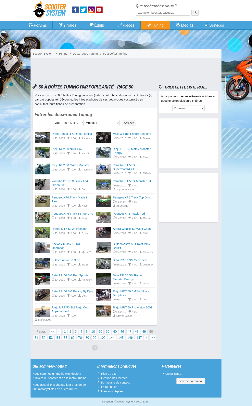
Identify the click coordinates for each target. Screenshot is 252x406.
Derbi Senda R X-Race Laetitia (72, 133)
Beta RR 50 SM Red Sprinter (71, 275)
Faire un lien (109, 386)
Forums (38, 25)
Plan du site (108, 373)
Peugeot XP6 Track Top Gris (131, 197)
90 (94, 337)
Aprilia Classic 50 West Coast (132, 228)
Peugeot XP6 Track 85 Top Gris (72, 213)
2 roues (67, 25)
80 (87, 337)
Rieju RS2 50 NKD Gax (67, 149)
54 (58, 337)
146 (130, 337)
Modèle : (91, 122)
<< (53, 331)
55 (65, 337)
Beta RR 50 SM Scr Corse (130, 260)
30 (107, 331)
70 (80, 337)
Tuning (155, 25)
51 (36, 337)
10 (93, 331)
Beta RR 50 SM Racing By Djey (72, 291)
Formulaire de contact (115, 382)
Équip (96, 25)
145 (121, 337)
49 (144, 331)
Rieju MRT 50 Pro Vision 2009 (132, 307)
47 (129, 331)
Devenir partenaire (191, 381)
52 (43, 337)
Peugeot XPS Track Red (129, 213)
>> (153, 337)
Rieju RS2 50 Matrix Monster (70, 165)
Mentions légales (112, 391)
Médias (185, 25)
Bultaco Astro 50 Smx (66, 260)
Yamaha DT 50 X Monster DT (132, 181)
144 (112, 337)
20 (100, 331)
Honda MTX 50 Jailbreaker (69, 228)
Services (214, 25)
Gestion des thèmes (114, 378)
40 (115, 331)
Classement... (173, 373)
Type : (57, 122)
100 (103, 337)
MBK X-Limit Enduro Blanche (132, 133)
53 (51, 337)
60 (72, 337)
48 (137, 331)
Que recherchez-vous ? (156, 6)
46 (122, 331)
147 (139, 337)
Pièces (126, 25)
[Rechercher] (195, 13)
